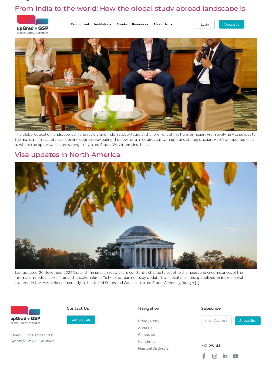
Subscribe (247, 321)
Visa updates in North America (67, 154)
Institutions (102, 24)
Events (121, 24)
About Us (163, 24)
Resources (140, 24)
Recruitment (80, 24)
